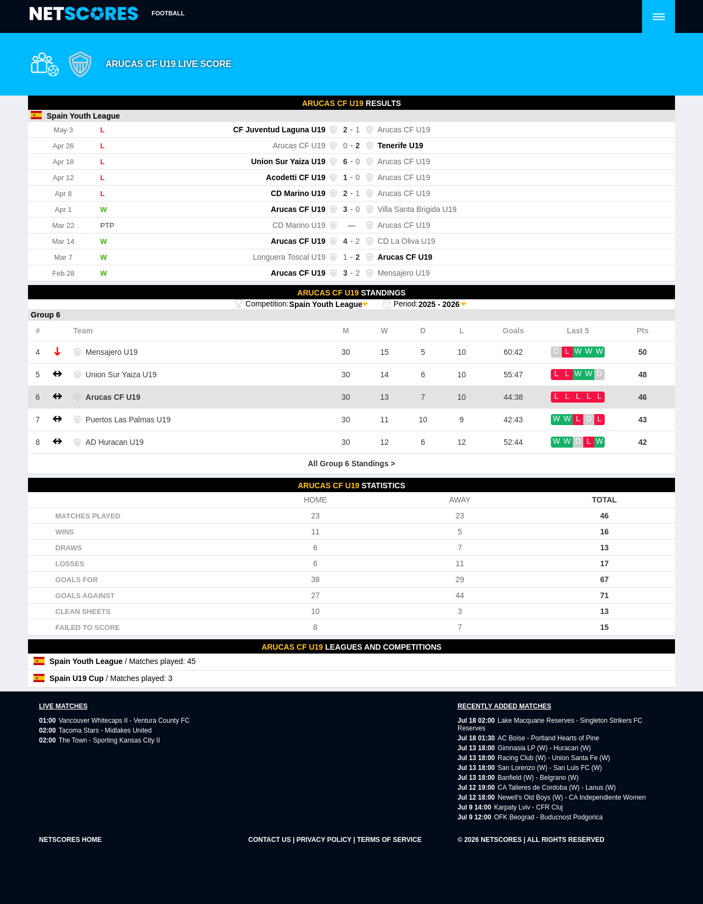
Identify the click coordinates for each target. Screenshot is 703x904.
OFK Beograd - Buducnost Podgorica (548, 817)
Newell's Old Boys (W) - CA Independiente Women (572, 797)
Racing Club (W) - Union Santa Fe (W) (554, 758)
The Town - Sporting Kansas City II (109, 740)
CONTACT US (270, 840)
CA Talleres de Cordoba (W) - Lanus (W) (557, 787)
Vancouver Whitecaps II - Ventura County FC (124, 720)
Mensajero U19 (112, 352)
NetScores (502, 840)
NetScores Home (70, 840)
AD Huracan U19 (115, 442)
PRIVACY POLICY (325, 840)
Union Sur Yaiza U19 (121, 374)
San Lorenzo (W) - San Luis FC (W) (550, 768)
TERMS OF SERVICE (389, 840)
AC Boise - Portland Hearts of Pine (548, 738)
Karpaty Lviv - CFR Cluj (528, 807)
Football (168, 13)
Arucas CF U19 (113, 397)
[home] (84, 14)
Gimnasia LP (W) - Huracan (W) (544, 748)
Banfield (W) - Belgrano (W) (538, 778)
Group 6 (45, 314)
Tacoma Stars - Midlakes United (105, 730)
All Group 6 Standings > (351, 463)
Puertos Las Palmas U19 (128, 419)
